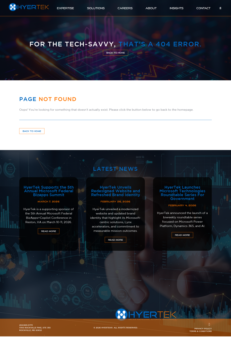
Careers (125, 8)
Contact (204, 8)
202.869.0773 (26, 325)
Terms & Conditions (200, 332)
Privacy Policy (203, 329)
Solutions (96, 8)
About (151, 8)
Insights (177, 8)
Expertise (65, 8)
